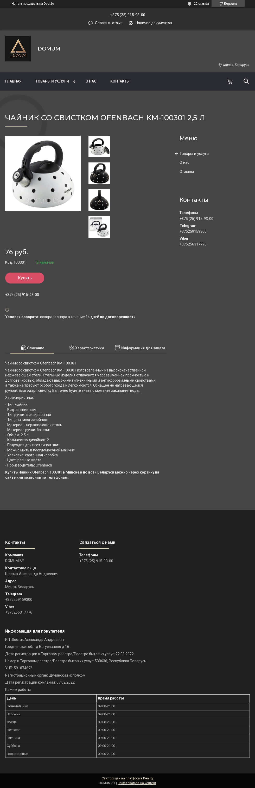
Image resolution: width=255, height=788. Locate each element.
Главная (13, 81)
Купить (25, 277)
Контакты (120, 81)
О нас (91, 81)
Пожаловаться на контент (137, 783)
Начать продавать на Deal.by (33, 3)
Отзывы (187, 171)
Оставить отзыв (109, 23)
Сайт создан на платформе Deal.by (128, 778)
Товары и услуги (52, 81)
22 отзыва (201, 3)
